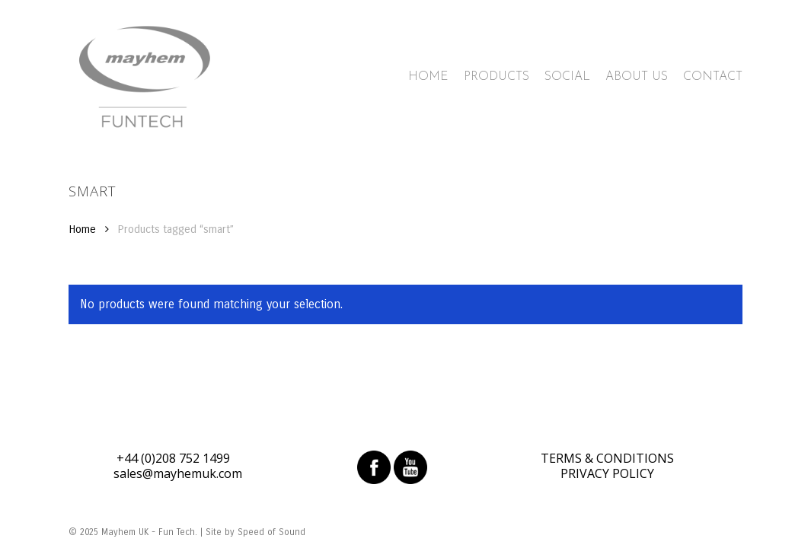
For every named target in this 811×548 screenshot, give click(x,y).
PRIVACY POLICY (607, 473)
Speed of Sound (271, 532)
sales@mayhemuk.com (177, 473)
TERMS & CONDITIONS (607, 458)
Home (82, 229)
